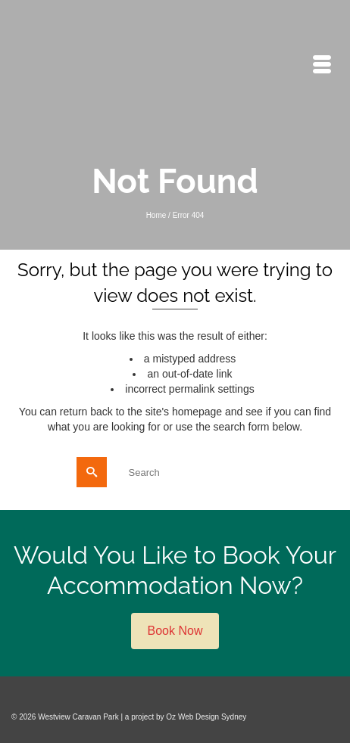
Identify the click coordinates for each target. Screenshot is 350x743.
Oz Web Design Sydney (206, 717)
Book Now (175, 630)
